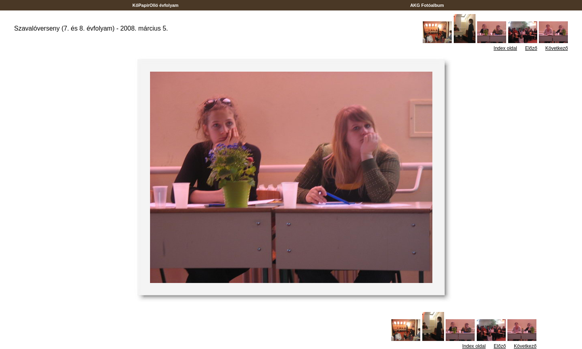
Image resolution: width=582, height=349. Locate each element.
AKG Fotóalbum (427, 5)
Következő (556, 48)
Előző (531, 48)
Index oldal (505, 48)
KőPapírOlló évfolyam (155, 5)
